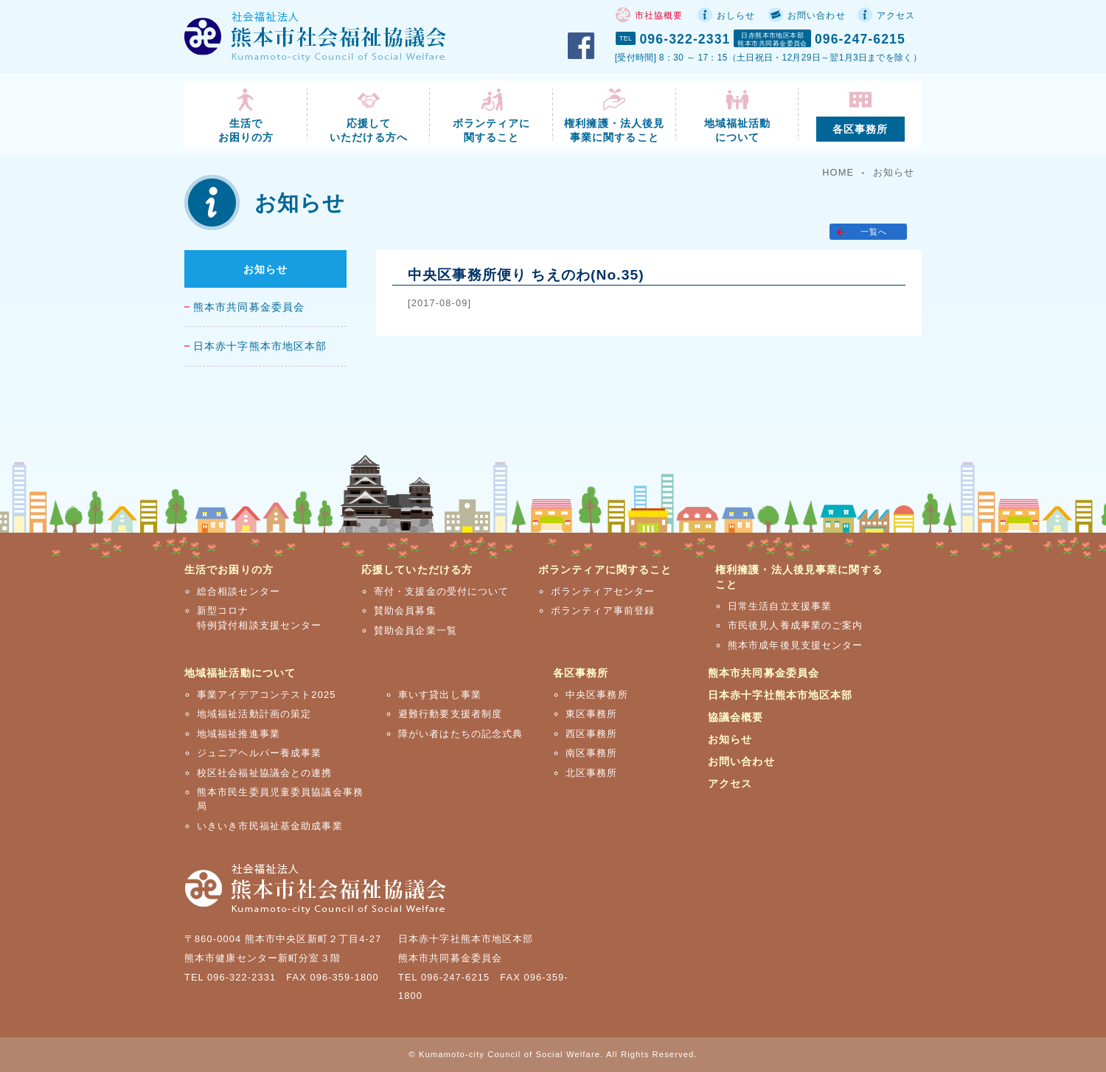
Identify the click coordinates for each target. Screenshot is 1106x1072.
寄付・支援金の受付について (441, 591)
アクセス (896, 15)
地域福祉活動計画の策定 (254, 713)
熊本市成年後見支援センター (795, 645)
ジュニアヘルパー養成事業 (259, 752)
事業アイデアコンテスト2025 (266, 694)
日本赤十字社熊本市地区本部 (780, 695)
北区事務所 (592, 772)
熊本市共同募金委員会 (249, 307)
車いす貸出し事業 (439, 694)
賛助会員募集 (405, 610)
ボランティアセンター (603, 591)
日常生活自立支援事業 (780, 606)
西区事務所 (592, 733)
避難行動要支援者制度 (450, 713)
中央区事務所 (597, 694)
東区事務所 (592, 713)
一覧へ (873, 231)
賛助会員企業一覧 (415, 630)
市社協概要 (659, 15)
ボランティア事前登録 (603, 610)
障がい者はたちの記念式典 (460, 733)
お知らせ (893, 172)
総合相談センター (238, 591)
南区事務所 (592, 752)
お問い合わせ (816, 15)
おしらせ (736, 15)
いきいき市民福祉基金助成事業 (270, 825)
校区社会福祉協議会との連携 (265, 772)
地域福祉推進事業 (238, 733)
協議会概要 (736, 717)
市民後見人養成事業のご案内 (795, 625)
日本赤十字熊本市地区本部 (260, 346)
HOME (838, 172)
